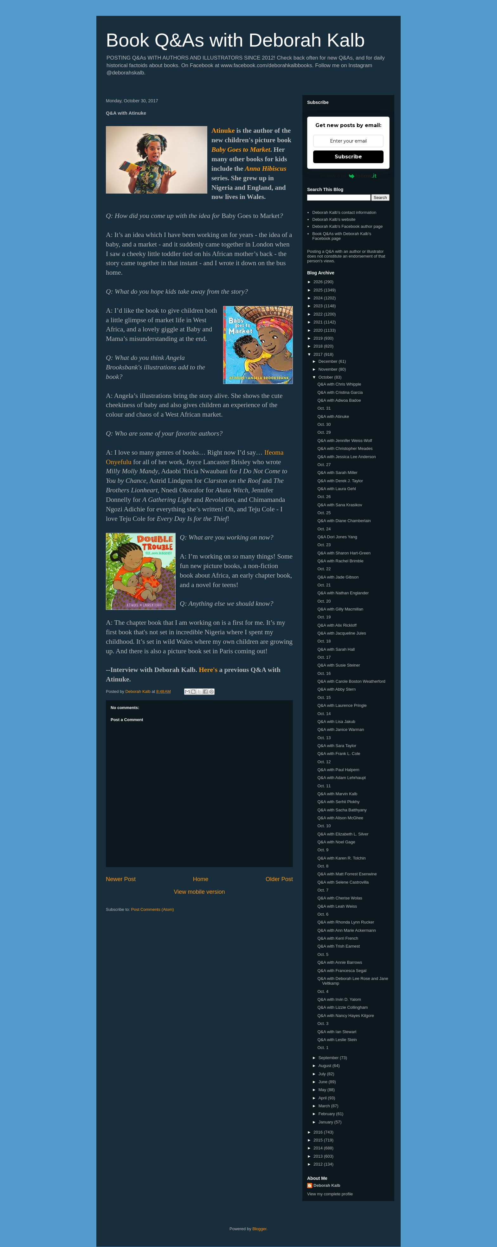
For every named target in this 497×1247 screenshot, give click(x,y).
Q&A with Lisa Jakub (336, 721)
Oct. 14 (324, 713)
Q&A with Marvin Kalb (337, 793)
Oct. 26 (324, 496)
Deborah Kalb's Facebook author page (347, 226)
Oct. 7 (322, 890)
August (325, 1065)
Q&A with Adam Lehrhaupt (341, 777)
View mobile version (199, 892)
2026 (318, 281)
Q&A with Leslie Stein (337, 1039)
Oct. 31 (324, 408)
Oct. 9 (322, 849)
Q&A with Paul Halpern (338, 769)
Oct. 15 (324, 697)
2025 (318, 290)
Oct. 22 (324, 568)
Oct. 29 (324, 432)
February (327, 1113)
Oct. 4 (322, 991)
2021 (318, 322)
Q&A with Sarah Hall (336, 649)
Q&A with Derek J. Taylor (340, 480)
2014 (318, 1148)
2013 (318, 1156)
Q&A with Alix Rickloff (336, 625)
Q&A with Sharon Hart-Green (344, 553)
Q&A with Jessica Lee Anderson (346, 456)
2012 (318, 1164)
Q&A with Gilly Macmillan (340, 609)
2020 (318, 330)
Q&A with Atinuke (333, 416)
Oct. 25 (324, 512)
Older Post (279, 879)
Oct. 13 (324, 737)
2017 (318, 354)
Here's (208, 670)
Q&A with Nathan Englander (343, 593)
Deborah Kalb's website (333, 219)
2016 (318, 1132)
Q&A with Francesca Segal (341, 970)
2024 (318, 298)
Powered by (348, 175)
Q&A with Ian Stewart (336, 1031)
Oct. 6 (322, 914)
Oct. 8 (322, 866)
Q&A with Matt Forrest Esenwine (347, 874)
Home (201, 879)
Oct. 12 (324, 761)
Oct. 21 (324, 585)
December (329, 361)
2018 (318, 346)
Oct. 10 (324, 825)
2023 (318, 306)
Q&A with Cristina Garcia (340, 392)
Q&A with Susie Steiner (338, 665)
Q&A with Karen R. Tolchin (341, 858)
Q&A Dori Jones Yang (337, 536)
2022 (318, 314)
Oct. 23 (324, 544)
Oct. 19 (324, 617)
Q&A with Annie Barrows (339, 962)
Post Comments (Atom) (152, 909)
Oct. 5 (322, 954)
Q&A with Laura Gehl (336, 488)
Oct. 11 (324, 785)
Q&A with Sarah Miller (337, 472)
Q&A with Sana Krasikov (339, 504)
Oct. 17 (324, 657)
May (323, 1089)
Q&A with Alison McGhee (340, 817)
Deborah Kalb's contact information (344, 212)
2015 (318, 1140)
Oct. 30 (324, 424)
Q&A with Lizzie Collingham (342, 1007)
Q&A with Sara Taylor (336, 745)
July (323, 1073)
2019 (318, 338)
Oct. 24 (324, 529)
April (323, 1098)
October (326, 377)
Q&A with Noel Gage (336, 842)
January (326, 1122)
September (329, 1057)
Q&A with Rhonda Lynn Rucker (345, 922)
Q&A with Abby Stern (336, 689)
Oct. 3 (322, 1023)
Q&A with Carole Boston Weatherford (351, 681)
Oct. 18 (324, 641)
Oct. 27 (324, 464)
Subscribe (348, 157)
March (325, 1105)
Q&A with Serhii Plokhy (338, 801)
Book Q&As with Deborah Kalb (235, 40)
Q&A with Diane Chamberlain (344, 520)
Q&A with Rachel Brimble (340, 561)
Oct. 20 (324, 601)
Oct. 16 (324, 673)
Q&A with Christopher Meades (344, 448)
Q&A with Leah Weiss (337, 906)
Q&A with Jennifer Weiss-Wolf (344, 440)
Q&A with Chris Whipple (339, 384)
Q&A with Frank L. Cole (338, 753)
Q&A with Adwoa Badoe (339, 400)
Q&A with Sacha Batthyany (341, 810)
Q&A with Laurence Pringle (341, 705)
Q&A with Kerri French (337, 938)
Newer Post (121, 879)
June (324, 1081)
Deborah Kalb (326, 1185)
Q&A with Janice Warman (340, 729)
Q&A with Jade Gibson (337, 577)
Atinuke (223, 130)
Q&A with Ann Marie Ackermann (346, 930)
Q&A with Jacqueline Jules (341, 633)
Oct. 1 (322, 1047)
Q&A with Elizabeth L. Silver (342, 834)
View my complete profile (330, 1194)
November (329, 369)
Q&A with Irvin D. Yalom (339, 999)
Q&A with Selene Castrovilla (343, 882)
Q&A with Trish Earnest (338, 946)
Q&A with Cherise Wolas (339, 898)
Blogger (259, 1228)
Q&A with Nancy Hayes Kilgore (345, 1015)
